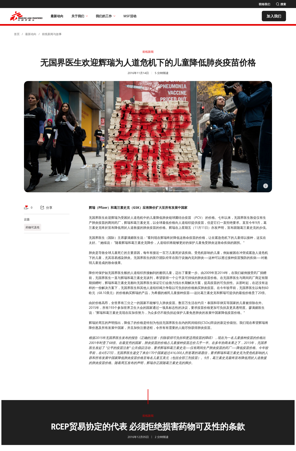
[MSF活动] (129, 16)
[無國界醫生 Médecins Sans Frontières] (26, 16)
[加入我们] (274, 16)
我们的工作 (105, 16)
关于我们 (79, 16)
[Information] (265, 185)
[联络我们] (264, 4)
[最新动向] (57, 16)
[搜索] (281, 4)
